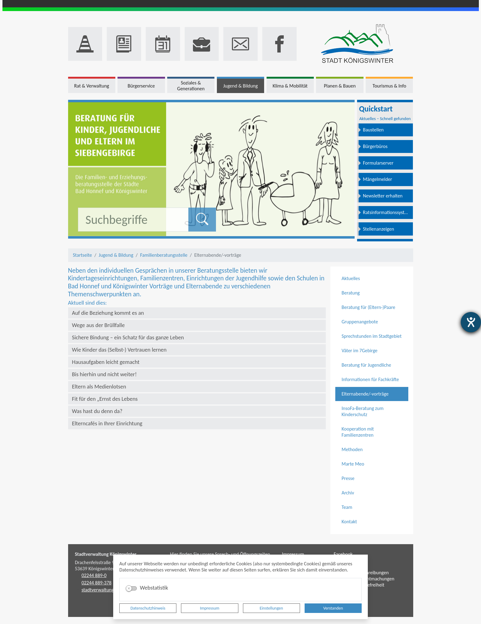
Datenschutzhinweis (147, 608)
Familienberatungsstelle (163, 255)
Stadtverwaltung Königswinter (106, 554)
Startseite (82, 255)
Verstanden (333, 608)
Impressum (209, 608)
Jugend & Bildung (116, 255)
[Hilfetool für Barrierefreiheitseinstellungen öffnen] (471, 322)
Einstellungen (271, 608)
